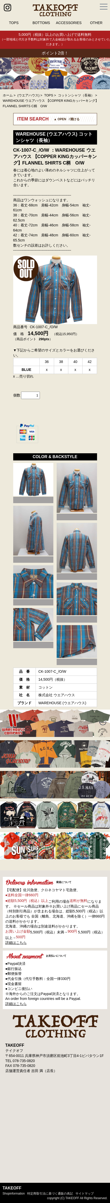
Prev (7, 73)
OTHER (96, 23)
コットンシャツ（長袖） (76, 95)
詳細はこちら (16, 943)
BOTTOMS (41, 23)
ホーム (8, 95)
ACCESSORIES (69, 23)
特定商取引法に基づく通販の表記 (50, 1193)
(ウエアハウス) (29, 95)
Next (103, 73)
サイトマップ (84, 1193)
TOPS (14, 23)
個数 (16, 395)
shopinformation (14, 1193)
